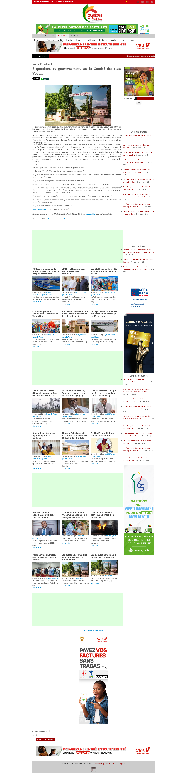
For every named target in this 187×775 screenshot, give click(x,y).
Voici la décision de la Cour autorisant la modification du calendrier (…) (75, 313)
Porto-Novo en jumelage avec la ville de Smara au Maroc (44, 557)
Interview (38, 40)
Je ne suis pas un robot (42, 731)
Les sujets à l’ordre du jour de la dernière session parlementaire (75, 557)
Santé (113, 40)
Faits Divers (137, 36)
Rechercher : (128, 98)
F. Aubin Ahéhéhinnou (52, 578)
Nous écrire (130, 2)
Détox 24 (49, 36)
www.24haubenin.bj (39, 209)
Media (69, 40)
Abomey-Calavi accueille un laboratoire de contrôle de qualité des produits (74, 435)
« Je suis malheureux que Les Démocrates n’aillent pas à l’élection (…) (103, 393)
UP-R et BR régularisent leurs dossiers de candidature (73, 271)
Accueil (37, 36)
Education (104, 36)
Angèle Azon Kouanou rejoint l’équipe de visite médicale (44, 435)
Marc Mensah (64, 219)
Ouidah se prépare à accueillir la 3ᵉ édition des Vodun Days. (45, 313)
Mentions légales (118, 763)
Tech (132, 40)
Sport (123, 40)
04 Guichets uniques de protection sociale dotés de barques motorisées (46, 271)
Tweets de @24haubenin (93, 631)
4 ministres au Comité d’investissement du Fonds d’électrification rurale (45, 393)
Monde (79, 40)
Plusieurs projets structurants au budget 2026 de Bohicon (43, 515)
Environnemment (119, 36)
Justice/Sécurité (54, 40)
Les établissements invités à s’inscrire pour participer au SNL (104, 271)
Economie (90, 36)
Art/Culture (76, 36)
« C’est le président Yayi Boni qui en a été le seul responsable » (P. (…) (74, 393)
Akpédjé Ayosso (80, 292)
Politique (91, 40)
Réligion (103, 40)
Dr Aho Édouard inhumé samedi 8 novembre (103, 434)
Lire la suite (36, 302)
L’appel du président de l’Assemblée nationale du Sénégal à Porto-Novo (74, 515)
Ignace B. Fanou (53, 219)
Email (34, 735)
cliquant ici (90, 214)
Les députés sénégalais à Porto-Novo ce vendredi (103, 556)
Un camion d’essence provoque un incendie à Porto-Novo (102, 515)
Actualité (62, 36)
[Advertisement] (77, 246)
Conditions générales (102, 763)
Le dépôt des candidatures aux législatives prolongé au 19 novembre (104, 313)
